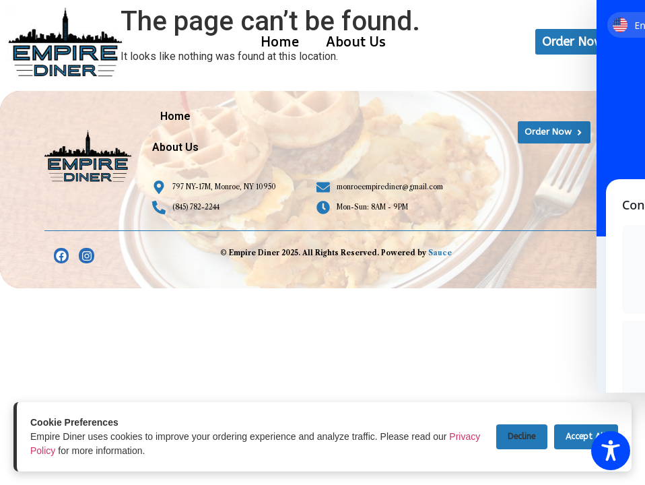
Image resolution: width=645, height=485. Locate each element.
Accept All (583, 437)
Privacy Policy (59, 450)
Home (280, 41)
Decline (513, 437)
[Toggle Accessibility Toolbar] (611, 451)
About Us (356, 41)
